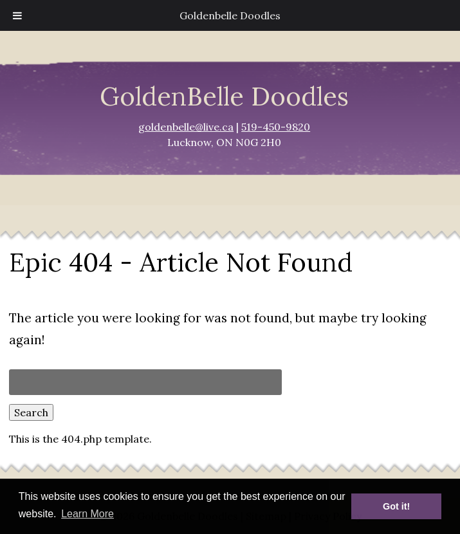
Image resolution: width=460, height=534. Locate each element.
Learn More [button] (87, 513)
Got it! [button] (396, 506)
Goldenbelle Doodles (230, 15)
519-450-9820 (275, 126)
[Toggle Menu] (17, 15)
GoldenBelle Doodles (224, 96)
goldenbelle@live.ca (186, 126)
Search (31, 412)
